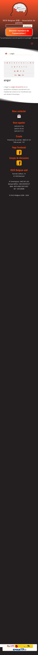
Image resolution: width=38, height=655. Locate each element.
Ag (14, 71)
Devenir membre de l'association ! (19, 32)
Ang (19, 75)
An (17, 71)
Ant (23, 75)
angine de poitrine (17, 87)
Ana (15, 75)
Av (23, 71)
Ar (20, 71)
